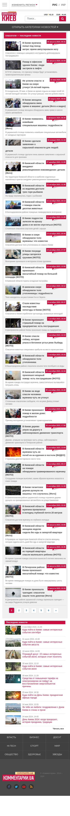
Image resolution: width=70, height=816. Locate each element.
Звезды (57, 754)
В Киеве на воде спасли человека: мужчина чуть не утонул (35, 394)
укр (63, 5)
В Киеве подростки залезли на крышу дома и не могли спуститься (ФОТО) (41, 221)
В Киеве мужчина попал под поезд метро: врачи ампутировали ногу (40, 46)
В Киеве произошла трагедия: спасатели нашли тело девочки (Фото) (37, 592)
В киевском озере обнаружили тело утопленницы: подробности (37, 290)
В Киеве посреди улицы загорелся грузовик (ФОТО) (31, 254)
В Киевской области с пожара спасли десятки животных (33, 205)
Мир (57, 745)
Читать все (58, 728)
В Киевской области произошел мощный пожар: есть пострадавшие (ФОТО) (41, 375)
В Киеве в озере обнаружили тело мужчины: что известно (35, 237)
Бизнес (34, 737)
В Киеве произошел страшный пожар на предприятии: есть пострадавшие (40, 323)
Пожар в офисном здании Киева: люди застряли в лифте (33, 65)
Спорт (34, 745)
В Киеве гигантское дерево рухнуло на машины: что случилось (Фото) (39, 490)
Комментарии (49, 773)
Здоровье (34, 754)
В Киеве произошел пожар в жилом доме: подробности (34, 413)
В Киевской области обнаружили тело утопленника (33, 358)
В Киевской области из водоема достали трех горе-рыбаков (33, 188)
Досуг (57, 737)
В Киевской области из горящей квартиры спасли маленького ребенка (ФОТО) (41, 551)
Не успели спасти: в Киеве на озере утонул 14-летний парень (36, 84)
